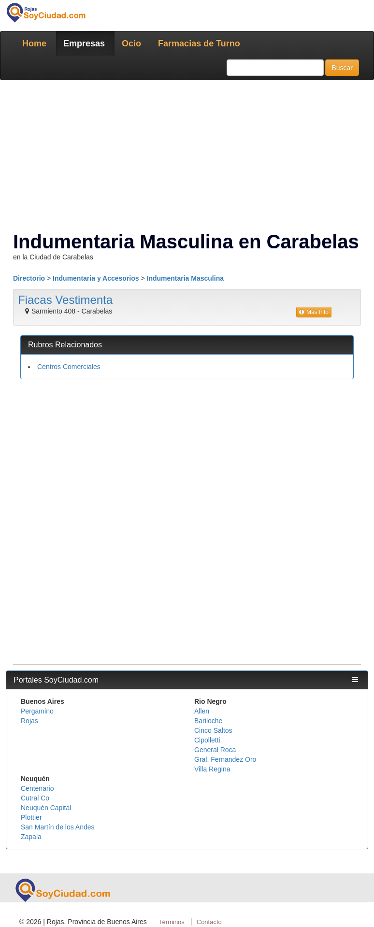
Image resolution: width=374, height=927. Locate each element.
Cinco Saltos (213, 730)
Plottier (31, 817)
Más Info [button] (314, 312)
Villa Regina (212, 769)
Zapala (31, 837)
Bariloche (208, 721)
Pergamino (37, 711)
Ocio (131, 43)
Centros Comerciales (69, 367)
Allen (201, 711)
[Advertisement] (187, 456)
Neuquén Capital (46, 808)
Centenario (37, 788)
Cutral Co (35, 798)
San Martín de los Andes (58, 827)
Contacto (209, 922)
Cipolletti (207, 740)
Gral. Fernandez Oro (225, 759)
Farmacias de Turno (199, 43)
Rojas (29, 721)
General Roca (215, 750)
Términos (171, 922)
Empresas (84, 43)
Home (34, 43)
